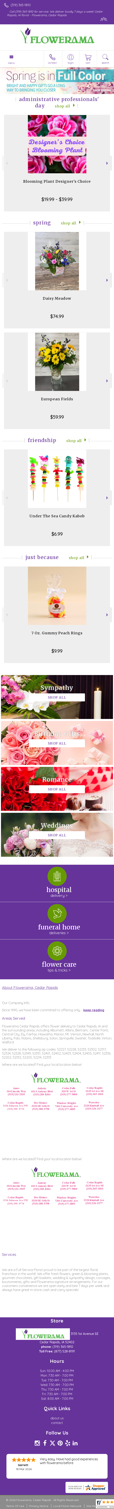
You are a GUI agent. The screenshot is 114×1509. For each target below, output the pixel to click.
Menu (11, 62)
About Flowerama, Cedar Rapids (30, 987)
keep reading (93, 1010)
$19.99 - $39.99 (57, 199)
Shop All (62, 106)
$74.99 (57, 316)
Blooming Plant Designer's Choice (57, 181)
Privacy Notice (38, 1506)
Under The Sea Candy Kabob (57, 516)
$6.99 (57, 534)
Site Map (92, 1506)
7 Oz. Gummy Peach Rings (57, 633)
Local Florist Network (67, 1506)
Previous (6, 163)
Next (107, 163)
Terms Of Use (15, 1506)
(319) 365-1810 (21, 5)
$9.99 (57, 651)
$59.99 (57, 417)
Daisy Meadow (57, 298)
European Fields (57, 399)
